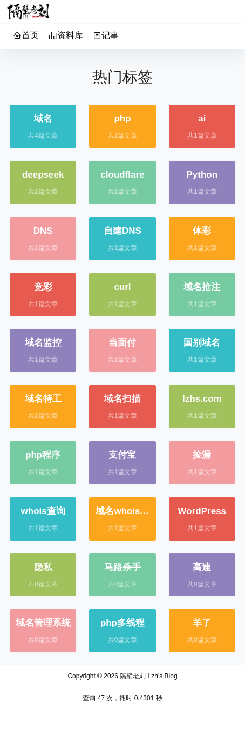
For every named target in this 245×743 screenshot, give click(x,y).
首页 (26, 35)
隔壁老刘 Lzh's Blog (148, 676)
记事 (106, 35)
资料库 (66, 35)
